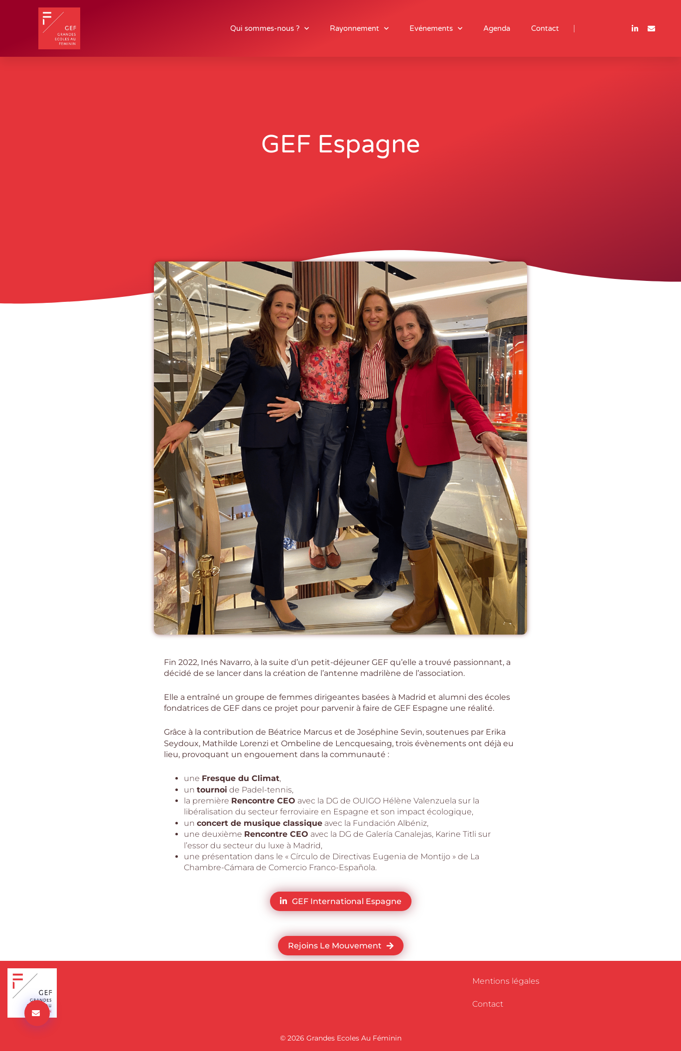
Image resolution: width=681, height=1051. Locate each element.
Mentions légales (506, 981)
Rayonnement (359, 28)
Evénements (435, 28)
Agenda (496, 28)
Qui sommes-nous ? (269, 28)
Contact (545, 28)
